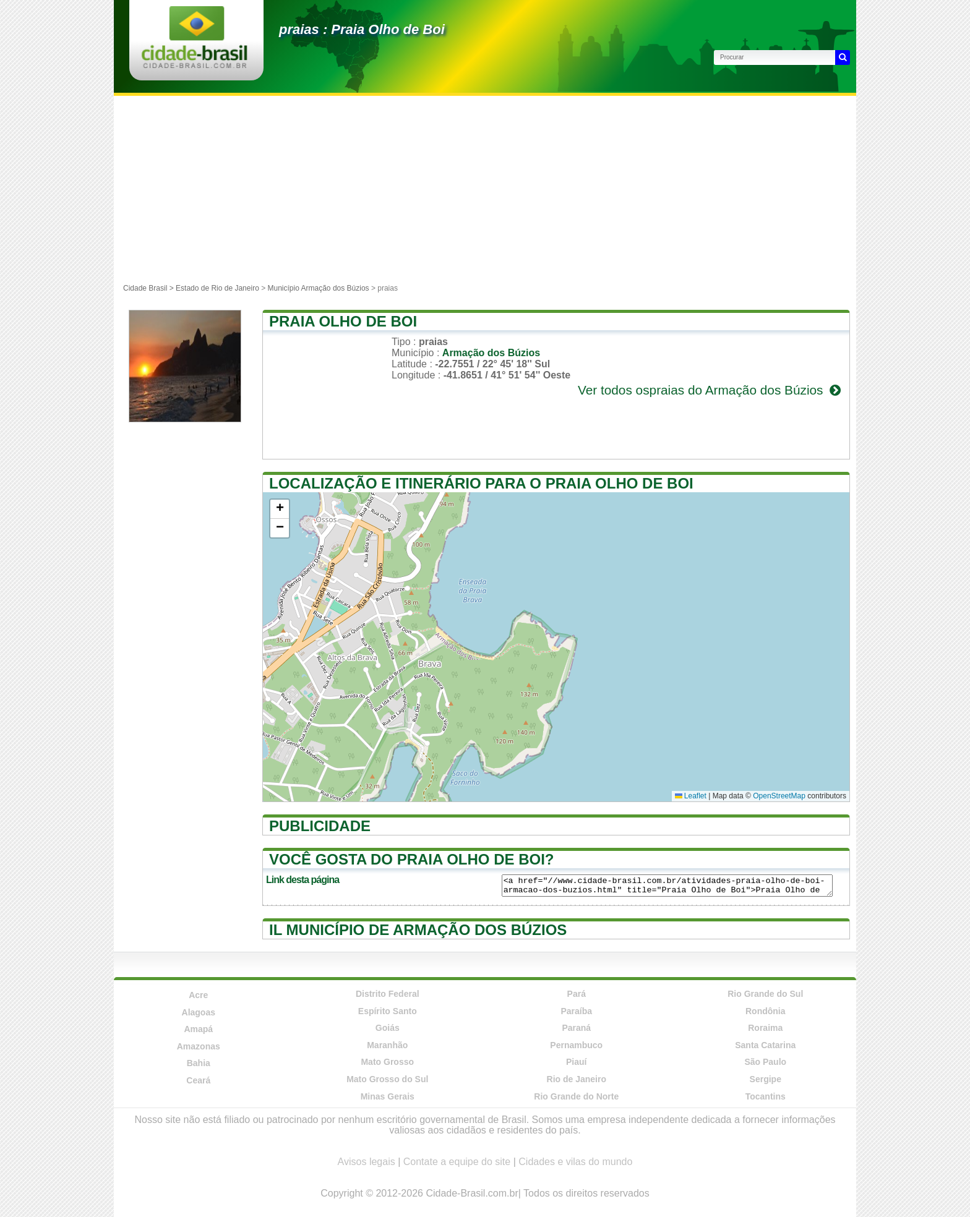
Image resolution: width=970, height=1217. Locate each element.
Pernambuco (576, 1045)
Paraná (576, 1028)
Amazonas (198, 1046)
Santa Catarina (765, 1045)
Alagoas (198, 1012)
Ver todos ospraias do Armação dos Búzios (710, 390)
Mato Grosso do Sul (387, 1079)
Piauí (576, 1062)
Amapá (198, 1029)
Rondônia (765, 1011)
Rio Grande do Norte (576, 1096)
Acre (198, 995)
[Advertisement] (485, 188)
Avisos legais (366, 1161)
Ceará (198, 1080)
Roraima (765, 1028)
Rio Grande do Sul (765, 994)
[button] (279, 509)
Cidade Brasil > (149, 288)
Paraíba (576, 1011)
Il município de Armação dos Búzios (418, 929)
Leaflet (690, 796)
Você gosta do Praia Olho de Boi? (411, 859)
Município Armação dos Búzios (318, 288)
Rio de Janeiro (576, 1079)
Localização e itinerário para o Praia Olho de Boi (481, 483)
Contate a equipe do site (456, 1161)
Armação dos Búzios (491, 353)
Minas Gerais (387, 1096)
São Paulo (765, 1062)
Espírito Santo (387, 1011)
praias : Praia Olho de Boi (362, 29)
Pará (576, 994)
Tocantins (765, 1096)
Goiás (388, 1028)
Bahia (198, 1063)
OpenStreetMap (779, 796)
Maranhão (387, 1045)
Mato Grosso (387, 1062)
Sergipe (765, 1079)
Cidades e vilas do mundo (575, 1161)
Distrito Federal (387, 994)
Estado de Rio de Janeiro (217, 288)
